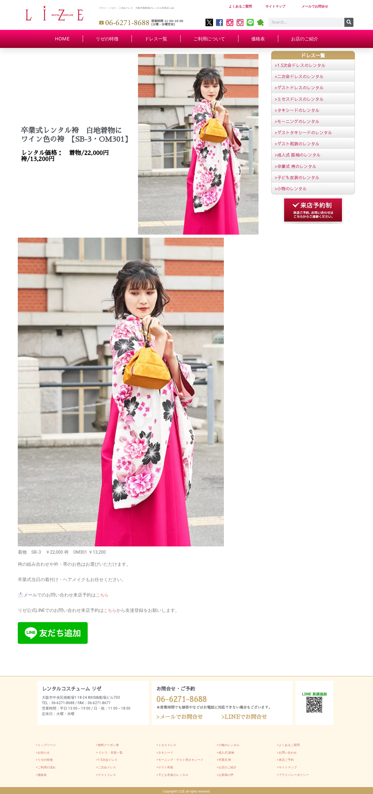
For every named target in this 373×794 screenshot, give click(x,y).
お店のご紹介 (304, 39)
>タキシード (164, 751)
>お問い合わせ (287, 751)
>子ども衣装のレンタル (297, 177)
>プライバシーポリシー (293, 774)
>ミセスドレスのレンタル (299, 99)
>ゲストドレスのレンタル (299, 87)
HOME (62, 39)
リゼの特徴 (107, 39)
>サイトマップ (287, 766)
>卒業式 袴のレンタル (295, 166)
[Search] (348, 22)
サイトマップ (276, 6)
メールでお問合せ (316, 6)
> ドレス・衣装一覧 (109, 751)
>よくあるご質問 (288, 744)
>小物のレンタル (291, 188)
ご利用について (209, 39)
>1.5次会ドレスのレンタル (300, 65)
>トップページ (46, 744)
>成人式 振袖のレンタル (298, 155)
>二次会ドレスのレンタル (299, 76)
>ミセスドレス (166, 744)
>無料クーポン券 (107, 744)
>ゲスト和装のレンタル (297, 144)
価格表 (258, 39)
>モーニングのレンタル (297, 121)
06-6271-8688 (178, 698)
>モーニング (164, 759)
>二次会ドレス (106, 766)
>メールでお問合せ (182, 716)
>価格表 (41, 774)
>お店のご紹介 (227, 766)
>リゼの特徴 (44, 759)
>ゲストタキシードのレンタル (303, 132)
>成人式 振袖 (225, 751)
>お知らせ (43, 751)
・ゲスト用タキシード (188, 759)
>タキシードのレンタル (297, 110)
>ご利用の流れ (46, 766)
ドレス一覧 (156, 39)
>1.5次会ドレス (107, 759)
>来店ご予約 (285, 759)
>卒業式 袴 (224, 759)
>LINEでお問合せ (246, 716)
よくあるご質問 (241, 6)
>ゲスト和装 (164, 766)
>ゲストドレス (106, 774)
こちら (102, 595)
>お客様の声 (225, 774)
